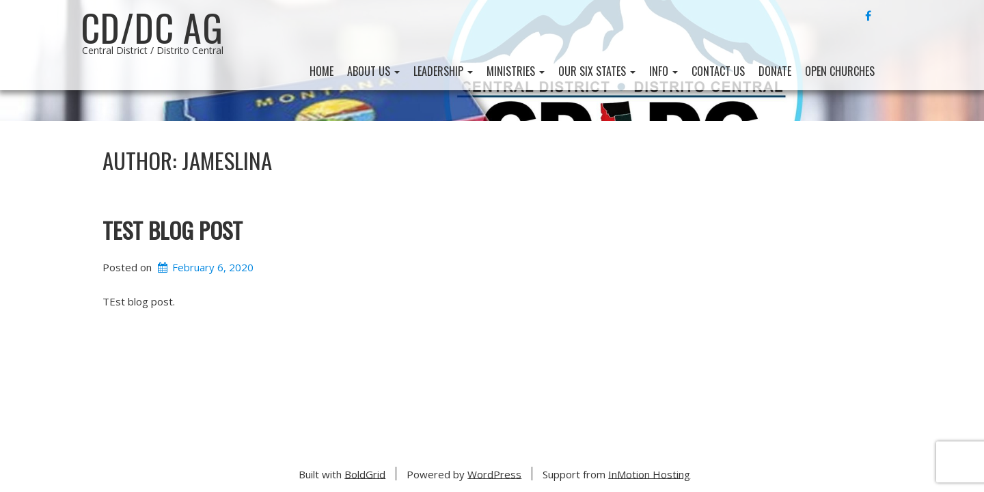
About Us (373, 71)
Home (321, 71)
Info (663, 71)
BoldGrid (364, 473)
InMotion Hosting (649, 473)
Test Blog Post (172, 229)
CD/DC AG (152, 27)
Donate (774, 71)
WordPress (494, 473)
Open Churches (840, 71)
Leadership (443, 71)
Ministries (516, 71)
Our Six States (597, 71)
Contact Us (718, 71)
